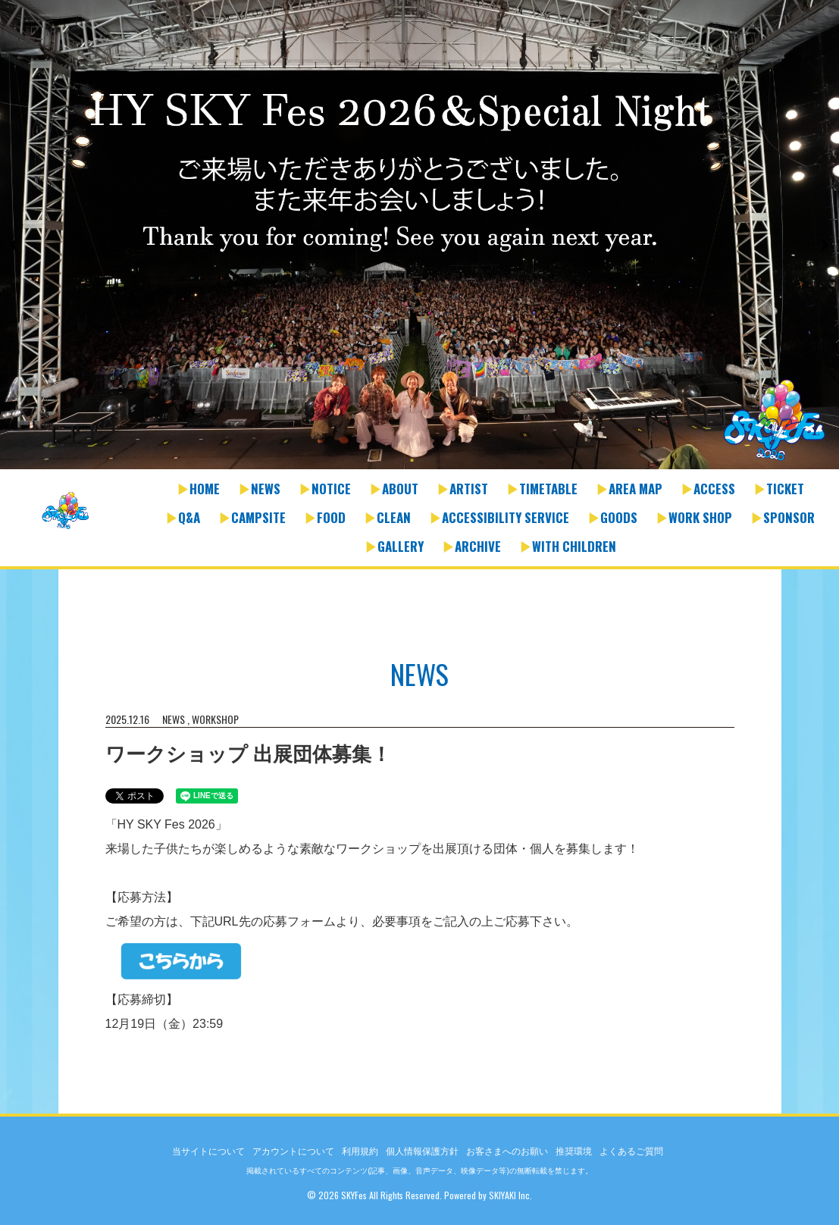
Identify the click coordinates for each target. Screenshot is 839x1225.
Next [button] (823, 244)
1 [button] (412, 461)
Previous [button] (15, 244)
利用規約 (360, 1151)
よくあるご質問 (631, 1151)
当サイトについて (208, 1151)
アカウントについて (293, 1151)
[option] (419, 236)
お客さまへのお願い (507, 1151)
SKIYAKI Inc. (510, 1195)
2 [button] (427, 461)
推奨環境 (574, 1151)
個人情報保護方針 (422, 1151)
